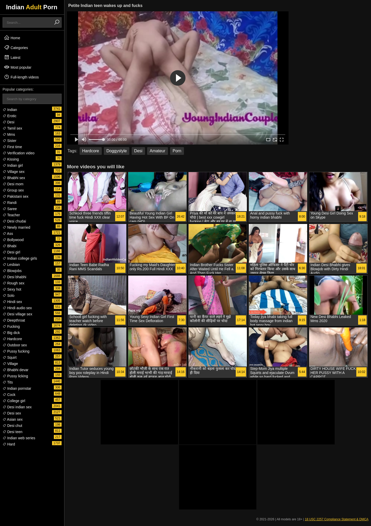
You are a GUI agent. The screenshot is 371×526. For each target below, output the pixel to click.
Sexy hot (12, 289)
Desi (8, 122)
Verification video (19, 153)
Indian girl (13, 165)
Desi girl (11, 252)
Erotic (9, 116)
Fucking (11, 326)
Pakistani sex (15, 196)
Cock (9, 395)
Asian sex (13, 419)
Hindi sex (12, 302)
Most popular (17, 67)
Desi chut (12, 426)
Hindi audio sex (17, 308)
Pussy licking (15, 376)
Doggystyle (116, 151)
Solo (8, 295)
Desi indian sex (17, 407)
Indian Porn (31, 7)
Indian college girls (20, 258)
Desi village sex (17, 314)
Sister (9, 141)
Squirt (9, 357)
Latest (12, 57)
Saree (10, 209)
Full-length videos (21, 77)
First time (12, 147)
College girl (14, 401)
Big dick (11, 333)
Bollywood (13, 240)
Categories (16, 47)
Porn (177, 151)
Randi (9, 203)
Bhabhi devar (15, 370)
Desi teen (12, 432)
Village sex (13, 172)
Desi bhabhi (14, 277)
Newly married (16, 227)
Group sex (13, 190)
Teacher (11, 215)
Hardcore (12, 339)
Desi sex (12, 413)
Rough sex (13, 283)
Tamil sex (12, 128)
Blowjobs (12, 271)
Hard (9, 444)
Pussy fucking (16, 351)
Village (10, 364)
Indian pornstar (17, 388)
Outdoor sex (15, 345)
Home (12, 38)
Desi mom (13, 184)
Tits (8, 382)
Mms (9, 134)
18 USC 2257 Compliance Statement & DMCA (336, 519)
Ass (8, 234)
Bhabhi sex (14, 178)
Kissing (11, 159)
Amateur (157, 151)
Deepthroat (14, 320)
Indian (10, 110)
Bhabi (9, 246)
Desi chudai (14, 221)
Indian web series (19, 438)
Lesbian (11, 264)
